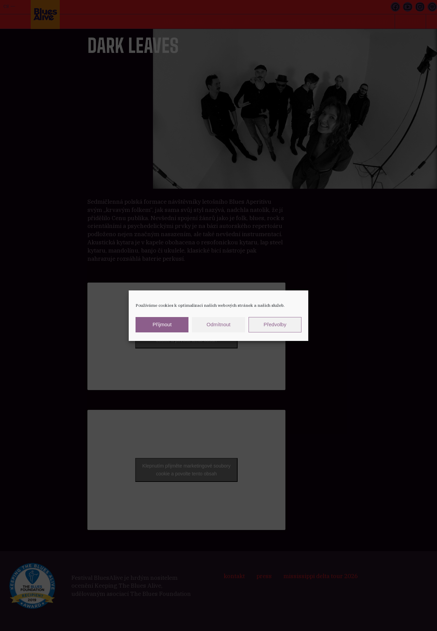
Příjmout (162, 324)
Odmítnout (218, 324)
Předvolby (275, 324)
